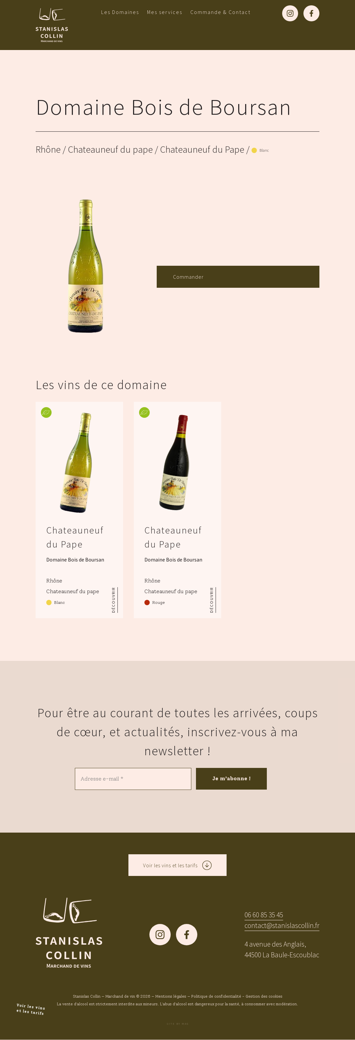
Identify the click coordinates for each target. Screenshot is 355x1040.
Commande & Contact (220, 12)
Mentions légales (170, 996)
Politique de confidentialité (216, 996)
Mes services (164, 12)
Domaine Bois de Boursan (164, 107)
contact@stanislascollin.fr (282, 925)
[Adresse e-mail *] (133, 779)
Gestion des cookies (264, 996)
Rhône (48, 149)
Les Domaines (120, 12)
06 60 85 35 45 (264, 914)
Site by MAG (178, 1024)
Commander (188, 276)
